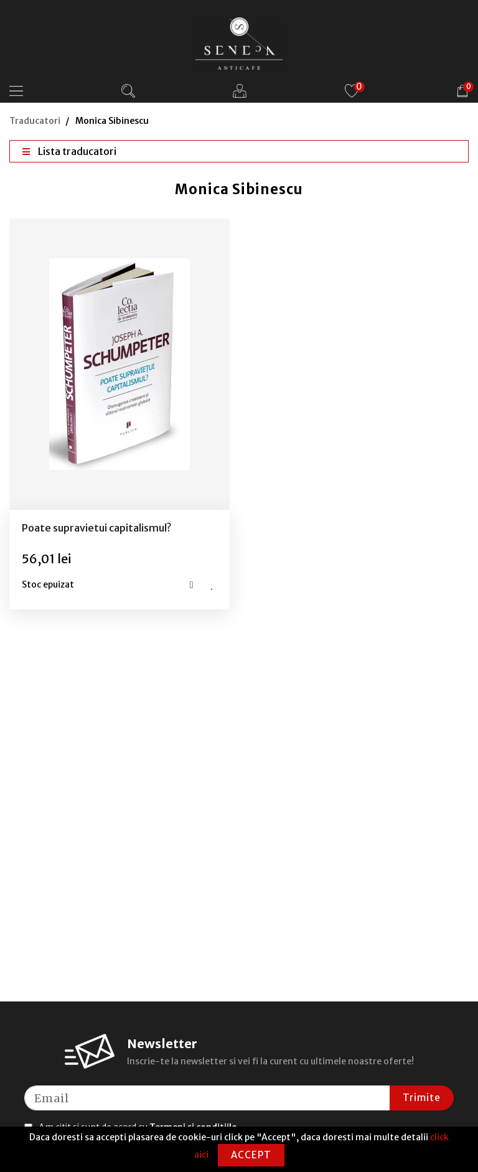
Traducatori (34, 120)
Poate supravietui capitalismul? (96, 528)
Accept (251, 1155)
